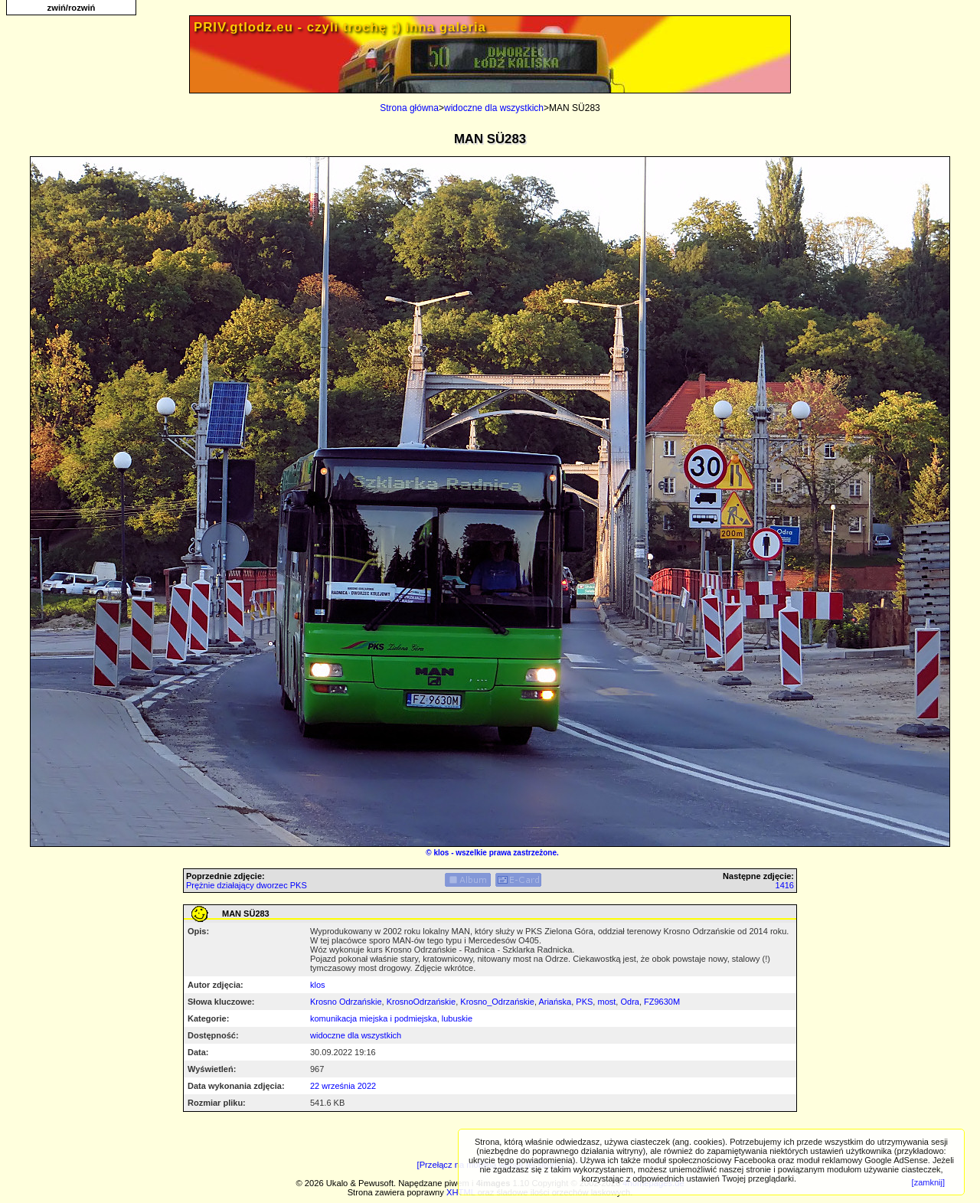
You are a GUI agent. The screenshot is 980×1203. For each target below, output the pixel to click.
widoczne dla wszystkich (494, 108)
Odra (629, 1001)
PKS (584, 1001)
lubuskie (457, 1018)
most (606, 1001)
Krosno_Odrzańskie (497, 1001)
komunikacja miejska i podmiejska (373, 1018)
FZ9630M (662, 1001)
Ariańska (554, 1001)
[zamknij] (928, 1182)
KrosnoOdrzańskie (421, 1001)
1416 (785, 885)
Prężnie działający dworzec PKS (246, 885)
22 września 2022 (343, 1085)
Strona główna (409, 108)
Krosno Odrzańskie (346, 1001)
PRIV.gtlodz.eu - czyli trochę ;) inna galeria (340, 27)
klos (441, 852)
